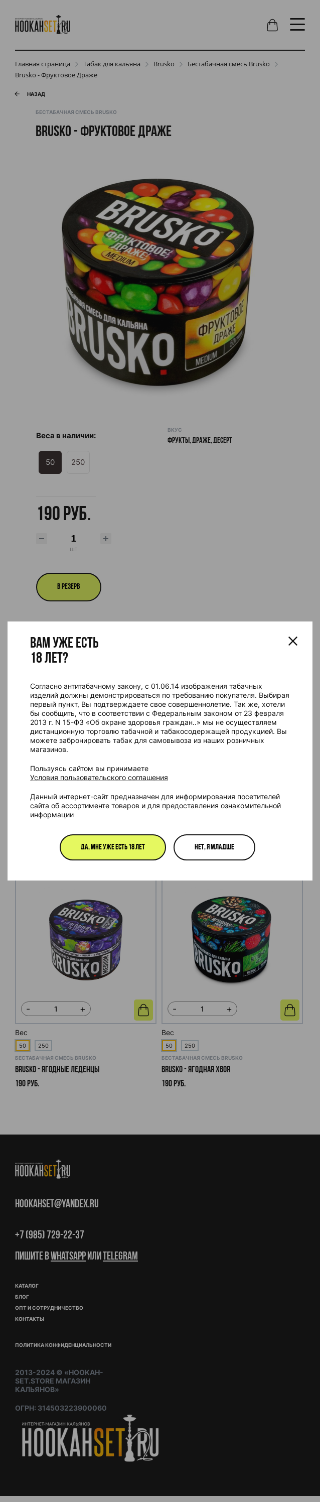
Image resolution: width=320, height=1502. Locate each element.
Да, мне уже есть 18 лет (113, 847)
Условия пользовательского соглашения (99, 777)
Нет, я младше (214, 847)
